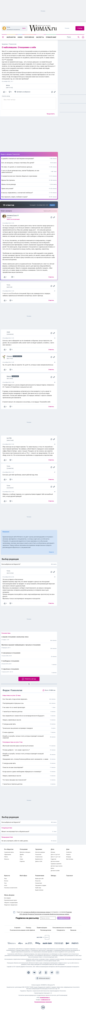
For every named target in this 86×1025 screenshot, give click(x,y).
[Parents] (75, 943)
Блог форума (7, 898)
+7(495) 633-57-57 (45, 999)
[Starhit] (38, 943)
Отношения (23, 849)
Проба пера (38, 887)
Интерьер (68, 856)
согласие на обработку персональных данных (36, 912)
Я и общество (8, 849)
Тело (5, 883)
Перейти (52, 205)
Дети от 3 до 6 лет (55, 854)
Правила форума (42, 927)
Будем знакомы (39, 890)
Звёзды (53, 875)
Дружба (22, 854)
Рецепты (68, 854)
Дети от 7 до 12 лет (55, 856)
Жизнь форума (9, 895)
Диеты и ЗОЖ (38, 861)
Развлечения (39, 875)
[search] (73, 37)
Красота (7, 875)
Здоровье (5, 44)
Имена (52, 868)
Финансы (6, 859)
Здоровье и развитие (56, 863)
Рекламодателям (45, 930)
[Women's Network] (43, 939)
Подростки (53, 859)
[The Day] (20, 943)
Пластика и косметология (10, 887)
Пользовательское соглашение (62, 927)
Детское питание (55, 861)
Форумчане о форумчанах (10, 905)
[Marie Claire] (47, 943)
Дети (52, 849)
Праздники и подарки (40, 885)
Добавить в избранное (23, 92)
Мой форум (11, 37)
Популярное (29, 37)
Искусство (38, 880)
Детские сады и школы (56, 866)
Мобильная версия (44, 978)
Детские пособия (55, 870)
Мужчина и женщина (25, 852)
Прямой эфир (51, 37)
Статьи (79, 28)
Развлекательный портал (10, 900)
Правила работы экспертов (50, 211)
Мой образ (23, 875)
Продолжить (51, 114)
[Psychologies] (59, 943)
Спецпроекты (61, 930)
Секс (21, 856)
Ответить (51, 277)
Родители (22, 861)
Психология (38, 854)
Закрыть (51, 552)
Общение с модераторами (11, 902)
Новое (20, 37)
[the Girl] (67, 943)
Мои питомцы (69, 859)
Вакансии (73, 930)
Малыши (53, 852)
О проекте (17, 927)
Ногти (5, 885)
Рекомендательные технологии (43, 1002)
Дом (67, 849)
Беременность (38, 859)
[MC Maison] (29, 943)
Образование (7, 854)
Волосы (6, 880)
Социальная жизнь (9, 852)
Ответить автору (6, 96)
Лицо (5, 878)
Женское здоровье (40, 852)
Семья (21, 859)
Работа (6, 856)
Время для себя (39, 878)
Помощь (28, 927)
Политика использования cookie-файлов (22, 930)
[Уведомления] (83, 37)
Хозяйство (69, 852)
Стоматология (38, 856)
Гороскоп (69, 875)
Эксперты (40, 37)
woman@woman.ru (44, 997)
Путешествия (38, 883)
